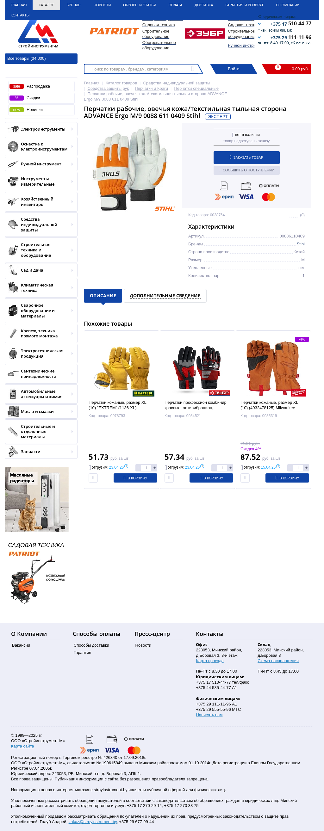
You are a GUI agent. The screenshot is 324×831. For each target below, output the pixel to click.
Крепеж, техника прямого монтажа (39, 333)
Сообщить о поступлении (246, 169)
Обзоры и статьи (139, 5)
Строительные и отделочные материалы (39, 432)
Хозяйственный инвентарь (39, 201)
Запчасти (39, 452)
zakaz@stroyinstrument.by (93, 821)
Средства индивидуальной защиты (39, 224)
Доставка (204, 5)
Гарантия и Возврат (245, 5)
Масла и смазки (39, 411)
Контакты (20, 15)
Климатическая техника (39, 287)
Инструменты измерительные (39, 181)
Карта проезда (209, 660)
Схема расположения (278, 660)
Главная (19, 5)
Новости (102, 5)
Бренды (73, 5)
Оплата (175, 5)
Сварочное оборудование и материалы (39, 311)
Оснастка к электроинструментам (39, 146)
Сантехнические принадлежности (39, 373)
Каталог (46, 5)
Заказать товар (246, 157)
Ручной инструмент (246, 45)
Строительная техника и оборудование (39, 250)
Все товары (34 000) (26, 58)
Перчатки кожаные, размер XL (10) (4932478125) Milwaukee (269, 405)
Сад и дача (39, 270)
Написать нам (209, 714)
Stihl (301, 244)
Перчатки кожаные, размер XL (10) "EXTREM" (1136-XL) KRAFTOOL (117, 408)
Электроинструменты (39, 129)
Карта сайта (22, 746)
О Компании (288, 5)
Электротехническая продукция (39, 353)
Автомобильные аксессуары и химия (39, 394)
